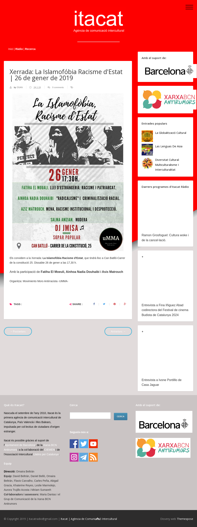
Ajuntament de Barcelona (20, 445)
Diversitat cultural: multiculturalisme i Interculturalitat (167, 164)
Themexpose (185, 519)
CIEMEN (49, 449)
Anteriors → (118, 331)
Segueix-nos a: (79, 432)
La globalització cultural (170, 133)
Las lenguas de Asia (168, 146)
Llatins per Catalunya (46, 454)
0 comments (58, 87)
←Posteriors (18, 331)
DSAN (20, 87)
